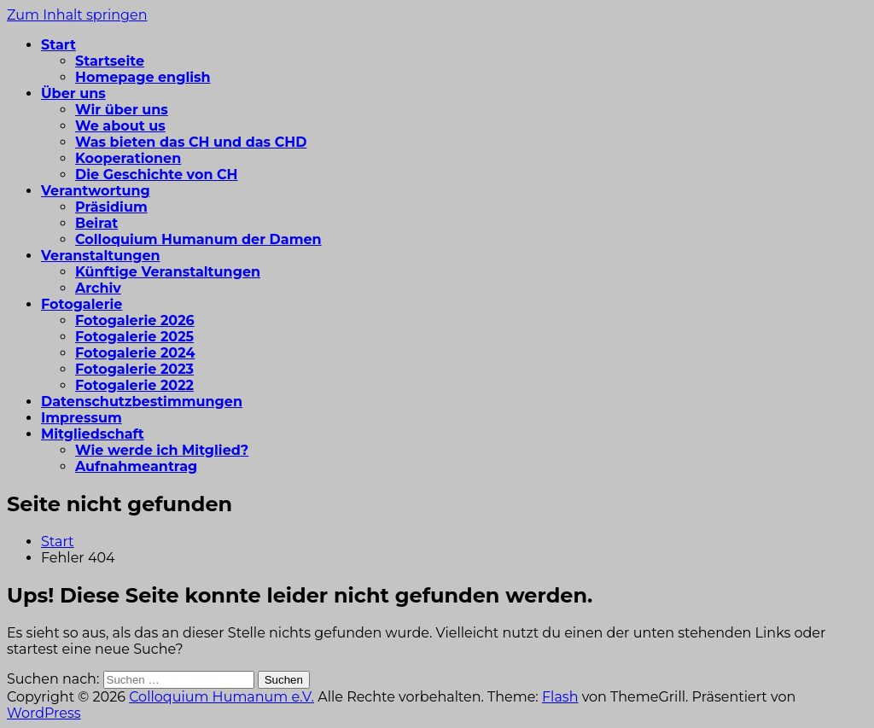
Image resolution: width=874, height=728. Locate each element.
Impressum (81, 418)
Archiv (98, 288)
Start (58, 45)
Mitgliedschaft (92, 434)
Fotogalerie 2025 (134, 337)
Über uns (73, 93)
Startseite (109, 61)
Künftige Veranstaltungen (167, 272)
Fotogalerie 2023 (134, 369)
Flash (560, 697)
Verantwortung (95, 191)
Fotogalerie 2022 (134, 385)
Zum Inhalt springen (77, 15)
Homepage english (143, 77)
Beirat (96, 223)
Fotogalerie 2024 (135, 353)
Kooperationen (128, 158)
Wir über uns (121, 110)
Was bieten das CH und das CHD (190, 142)
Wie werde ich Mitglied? (161, 450)
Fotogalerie (81, 304)
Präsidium (111, 207)
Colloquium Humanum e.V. (221, 697)
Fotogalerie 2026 (135, 320)
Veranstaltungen (100, 256)
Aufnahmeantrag (136, 466)
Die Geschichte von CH (156, 174)
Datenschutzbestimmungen (141, 401)
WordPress (44, 713)
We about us (120, 126)
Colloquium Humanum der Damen (198, 239)
